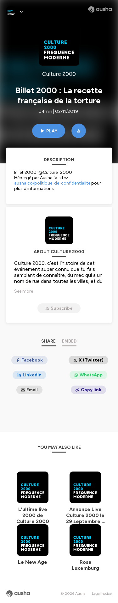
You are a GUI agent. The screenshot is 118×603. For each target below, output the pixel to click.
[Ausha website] (100, 9)
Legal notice (102, 593)
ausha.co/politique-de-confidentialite (52, 183)
